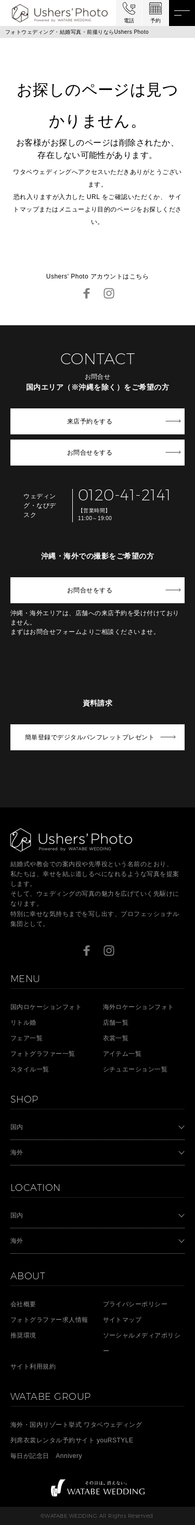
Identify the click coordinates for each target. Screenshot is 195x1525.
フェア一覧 (26, 1038)
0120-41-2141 (125, 495)
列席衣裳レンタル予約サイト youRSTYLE (71, 1440)
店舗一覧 (116, 1022)
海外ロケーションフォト (138, 1007)
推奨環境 (23, 1335)
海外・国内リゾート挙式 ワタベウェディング (76, 1424)
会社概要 (23, 1304)
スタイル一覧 (29, 1069)
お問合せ (89, 452)
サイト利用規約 (33, 1366)
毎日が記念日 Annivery (46, 1456)
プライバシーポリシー (135, 1304)
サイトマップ (122, 1319)
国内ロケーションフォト (46, 1007)
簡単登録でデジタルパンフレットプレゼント (90, 737)
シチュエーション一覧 (135, 1069)
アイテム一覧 (122, 1053)
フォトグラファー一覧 (42, 1053)
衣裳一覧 (116, 1038)
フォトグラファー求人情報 (49, 1319)
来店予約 (89, 421)
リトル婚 (23, 1022)
